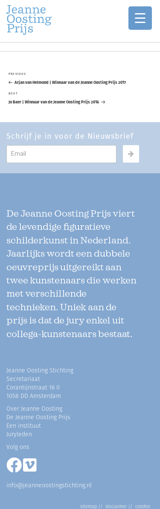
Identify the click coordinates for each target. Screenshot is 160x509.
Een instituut (23, 425)
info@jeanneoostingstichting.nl (49, 485)
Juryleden (19, 434)
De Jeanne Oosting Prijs (38, 417)
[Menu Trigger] (140, 18)
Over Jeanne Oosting (34, 408)
